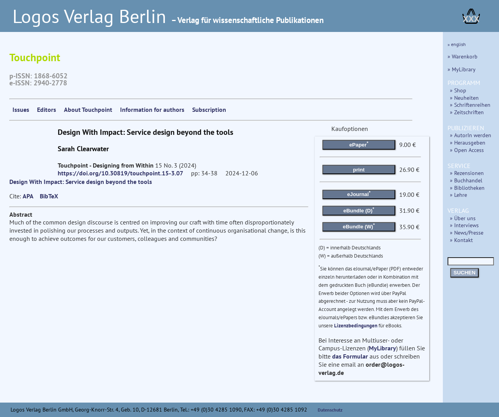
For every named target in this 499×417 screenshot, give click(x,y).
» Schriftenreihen (470, 104)
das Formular (350, 356)
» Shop (458, 90)
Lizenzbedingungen (355, 325)
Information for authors (152, 109)
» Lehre (458, 194)
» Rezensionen (467, 173)
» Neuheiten (464, 97)
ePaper (358, 144)
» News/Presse (466, 232)
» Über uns (463, 218)
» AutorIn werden (470, 135)
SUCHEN (464, 273)
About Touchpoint (88, 109)
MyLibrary (382, 348)
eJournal (358, 193)
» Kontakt (461, 240)
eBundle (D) (358, 209)
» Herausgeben (467, 142)
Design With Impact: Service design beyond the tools (80, 182)
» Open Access (467, 150)
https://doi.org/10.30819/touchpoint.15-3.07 (120, 173)
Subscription (209, 109)
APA (28, 196)
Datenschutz (330, 410)
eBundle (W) (359, 226)
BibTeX (49, 196)
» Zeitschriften (467, 112)
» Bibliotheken (467, 187)
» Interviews (464, 225)
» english (457, 44)
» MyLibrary (462, 69)
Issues (20, 109)
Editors (46, 109)
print (359, 170)
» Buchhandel (466, 180)
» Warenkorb (463, 56)
